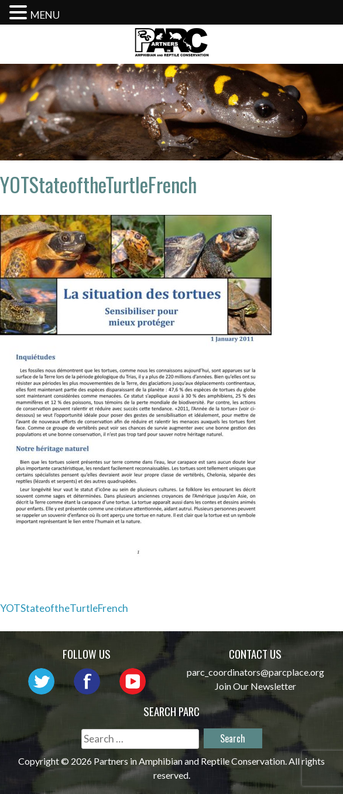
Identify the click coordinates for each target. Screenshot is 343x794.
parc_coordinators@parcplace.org (255, 671)
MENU (45, 15)
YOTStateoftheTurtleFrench (64, 608)
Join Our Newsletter (255, 686)
